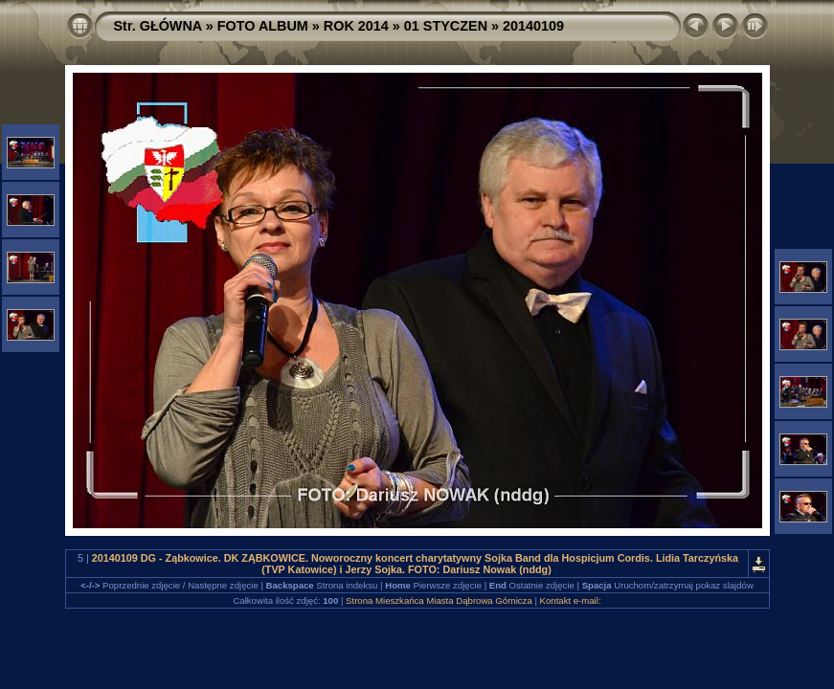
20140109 (533, 25)
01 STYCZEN (445, 25)
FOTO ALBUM (262, 25)
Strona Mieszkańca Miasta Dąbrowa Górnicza (439, 600)
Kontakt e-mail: (570, 600)
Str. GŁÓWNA (158, 25)
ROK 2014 (356, 25)
